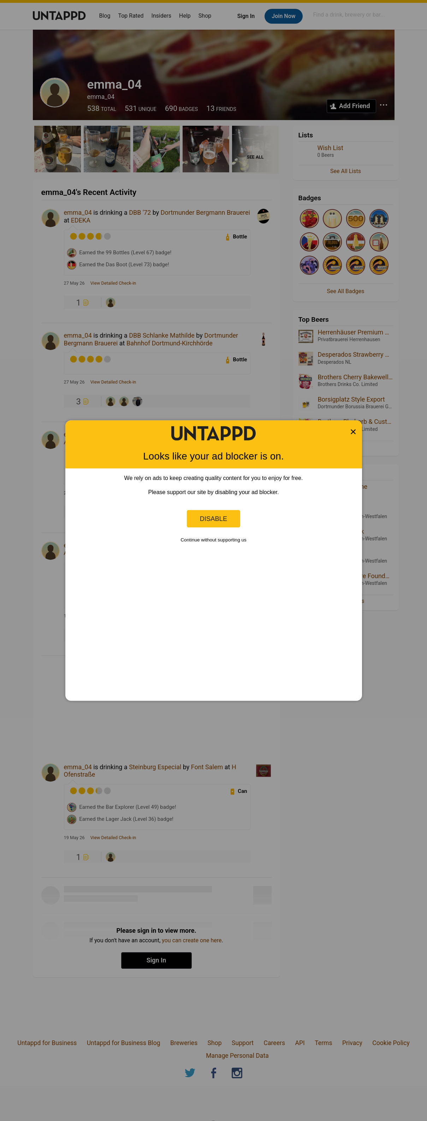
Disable (213, 518)
